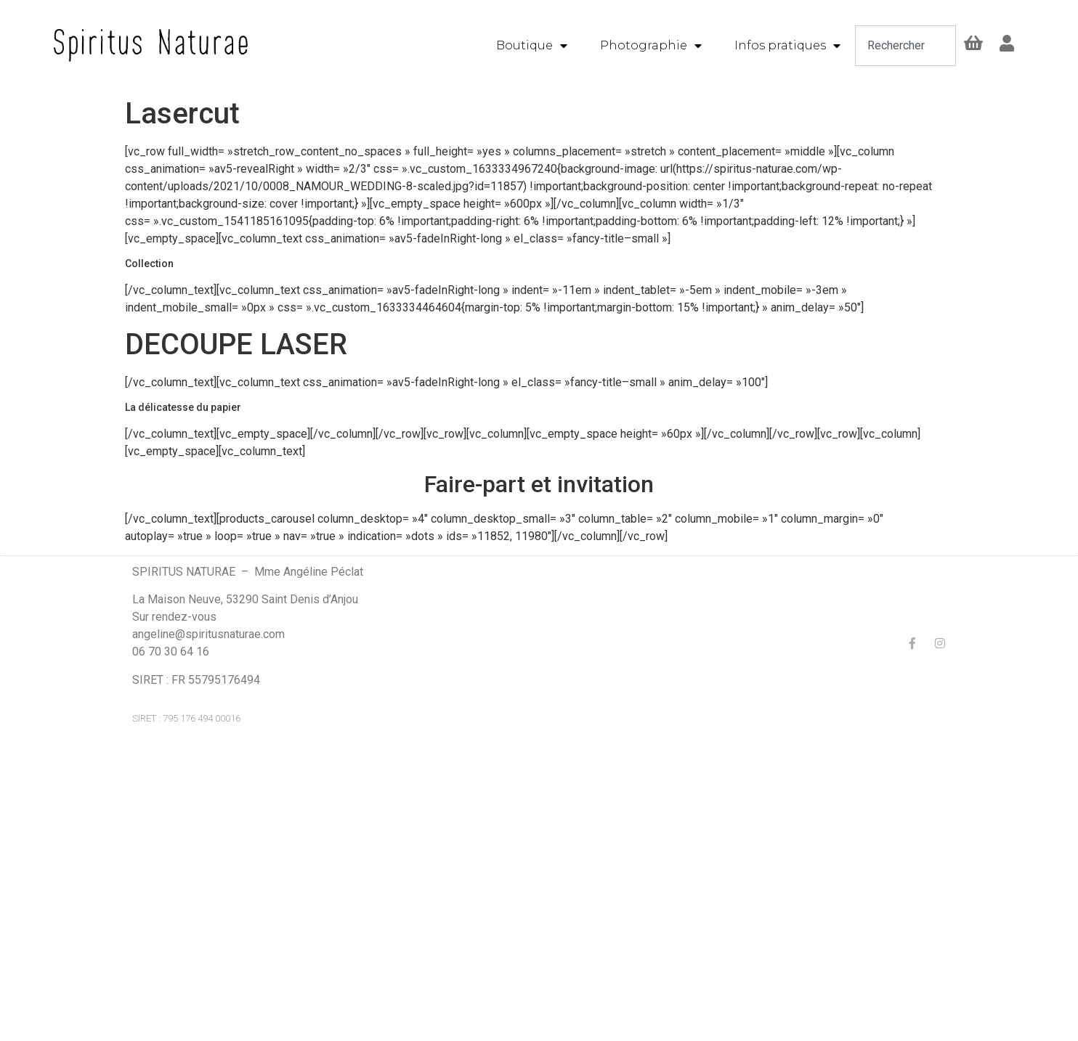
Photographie (651, 46)
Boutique (531, 46)
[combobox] (906, 45)
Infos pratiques (787, 46)
